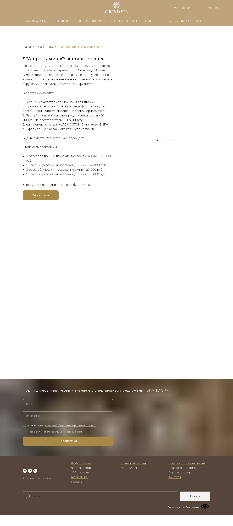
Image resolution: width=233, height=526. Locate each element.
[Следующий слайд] (203, 100)
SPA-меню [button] (62, 21)
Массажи (77, 489)
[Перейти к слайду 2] (160, 140)
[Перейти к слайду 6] (172, 140)
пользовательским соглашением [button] (63, 439)
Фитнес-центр (81, 475)
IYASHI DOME (129, 475)
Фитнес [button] (151, 21)
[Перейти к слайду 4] (166, 140)
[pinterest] (35, 478)
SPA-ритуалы (80, 480)
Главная (27, 46)
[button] (41, 195)
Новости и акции (46, 46)
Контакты (174, 484)
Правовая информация (184, 475)
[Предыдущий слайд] (127, 100)
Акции (201, 21)
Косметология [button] (91, 21)
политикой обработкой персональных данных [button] (70, 432)
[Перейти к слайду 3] (163, 140)
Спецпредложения (133, 470)
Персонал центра (180, 480)
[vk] (30, 478)
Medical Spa (79, 484)
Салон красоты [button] (124, 21)
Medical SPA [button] (36, 21)
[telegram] (25, 478)
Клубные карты (178, 21)
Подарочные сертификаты (186, 470)
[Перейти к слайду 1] (157, 140)
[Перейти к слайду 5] (169, 140)
